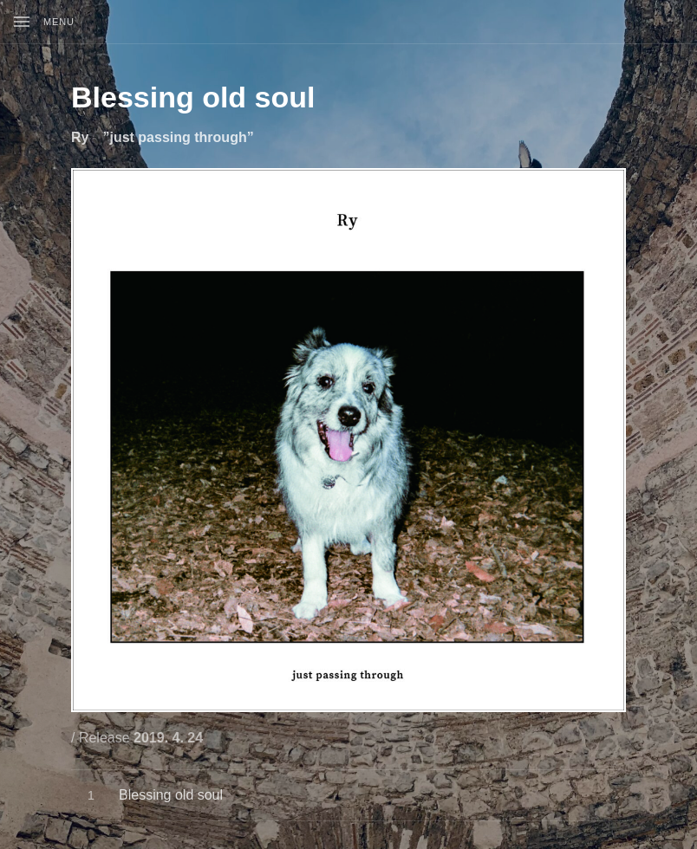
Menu (59, 21)
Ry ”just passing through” (162, 137)
